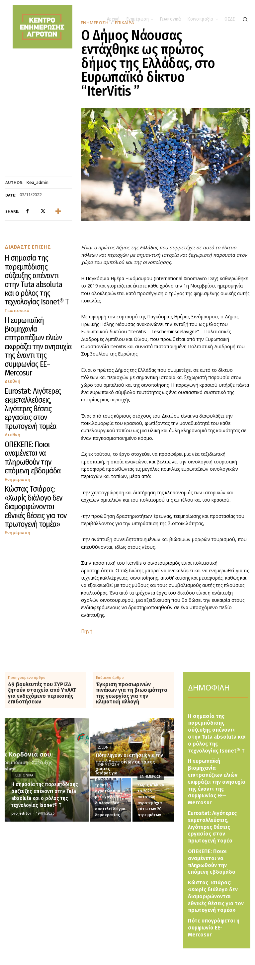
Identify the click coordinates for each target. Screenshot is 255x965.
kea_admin (37, 182)
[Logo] (136, 941)
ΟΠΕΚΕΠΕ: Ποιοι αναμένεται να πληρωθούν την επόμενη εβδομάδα (36, 349)
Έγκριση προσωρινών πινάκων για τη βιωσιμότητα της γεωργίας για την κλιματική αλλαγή (131, 693)
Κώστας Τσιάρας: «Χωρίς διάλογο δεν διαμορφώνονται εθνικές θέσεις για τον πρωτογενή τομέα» (37, 372)
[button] (245, 19)
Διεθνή (12, 311)
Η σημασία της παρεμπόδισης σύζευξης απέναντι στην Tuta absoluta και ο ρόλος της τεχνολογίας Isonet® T (38, 264)
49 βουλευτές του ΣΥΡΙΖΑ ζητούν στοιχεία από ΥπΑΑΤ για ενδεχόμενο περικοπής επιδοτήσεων (42, 693)
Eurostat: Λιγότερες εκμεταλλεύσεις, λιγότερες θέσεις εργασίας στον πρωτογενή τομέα (35, 325)
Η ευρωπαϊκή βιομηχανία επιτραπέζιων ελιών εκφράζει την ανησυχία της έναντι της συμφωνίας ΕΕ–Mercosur (36, 296)
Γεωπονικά (15, 279)
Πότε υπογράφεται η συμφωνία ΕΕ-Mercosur (212, 865)
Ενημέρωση (16, 359)
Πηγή (86, 631)
